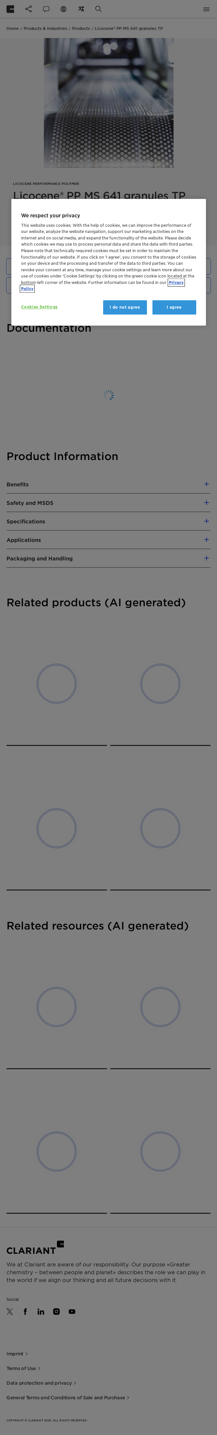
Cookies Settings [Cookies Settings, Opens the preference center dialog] (39, 307)
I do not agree (125, 307)
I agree (174, 307)
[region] (108, 262)
